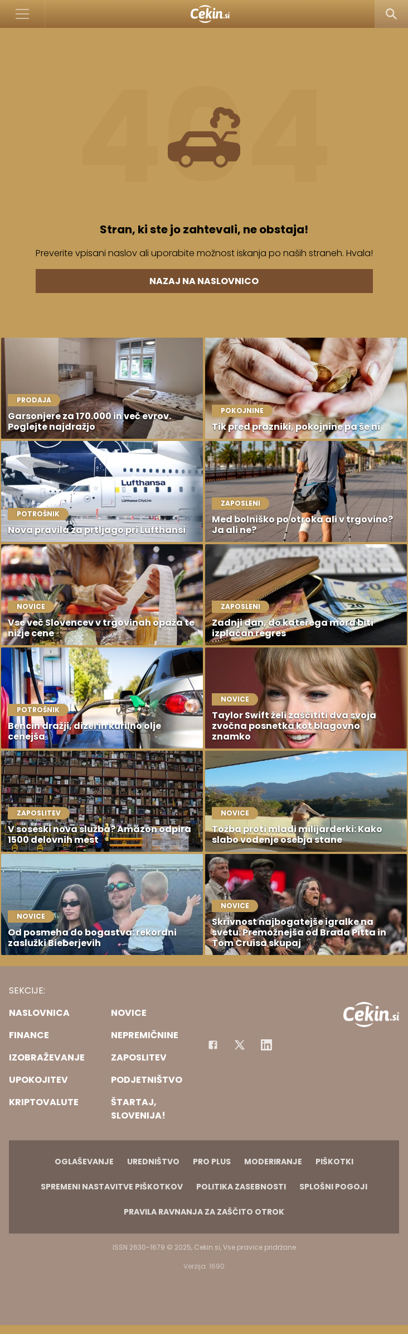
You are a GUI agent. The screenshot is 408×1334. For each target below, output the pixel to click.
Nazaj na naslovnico (204, 281)
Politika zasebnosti (241, 1186)
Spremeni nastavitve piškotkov (112, 1186)
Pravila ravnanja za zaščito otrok (204, 1211)
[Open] (22, 14)
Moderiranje (273, 1161)
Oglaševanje (84, 1161)
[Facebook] (213, 1045)
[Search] (391, 14)
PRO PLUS (212, 1161)
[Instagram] (266, 1045)
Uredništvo (153, 1161)
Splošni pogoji (333, 1186)
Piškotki (334, 1161)
